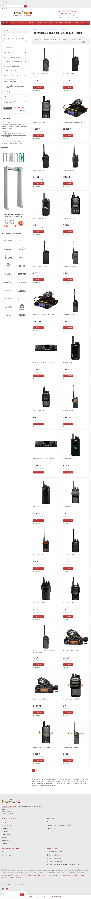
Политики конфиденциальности (11, 877)
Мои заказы (5, 852)
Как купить (6, 2)
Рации (5, 22)
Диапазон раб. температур (15, 75)
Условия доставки (32, 2)
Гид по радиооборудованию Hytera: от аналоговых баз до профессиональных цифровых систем (14, 126)
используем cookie (12, 894)
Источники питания (64, 22)
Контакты (44, 2)
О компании (5, 840)
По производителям (52, 29)
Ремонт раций (52, 822)
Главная (34, 29)
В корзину (38, 87)
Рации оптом (51, 828)
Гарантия (4, 831)
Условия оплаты (18, 2)
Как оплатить (6, 825)
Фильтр (7, 30)
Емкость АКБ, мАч (15, 97)
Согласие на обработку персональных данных (37, 875)
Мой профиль (6, 855)
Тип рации (15, 48)
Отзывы (4, 837)
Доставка (4, 828)
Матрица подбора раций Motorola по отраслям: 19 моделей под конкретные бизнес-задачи (13, 135)
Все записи (4, 147)
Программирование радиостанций (59, 825)
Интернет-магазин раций (9, 806)
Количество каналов (15, 57)
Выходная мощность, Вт (15, 61)
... (87, 22)
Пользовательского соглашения (75, 875)
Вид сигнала (15, 52)
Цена (15, 35)
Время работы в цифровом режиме (15, 86)
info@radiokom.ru (27, 15)
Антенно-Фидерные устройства (38, 22)
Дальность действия (15, 66)
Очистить (22, 110)
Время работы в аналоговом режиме (15, 80)
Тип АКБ (15, 92)
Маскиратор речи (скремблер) (15, 102)
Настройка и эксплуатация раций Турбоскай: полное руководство (12, 142)
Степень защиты (15, 71)
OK (22, 894)
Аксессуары (17, 22)
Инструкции (5, 834)
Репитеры (80, 22)
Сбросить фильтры (19, 107)
